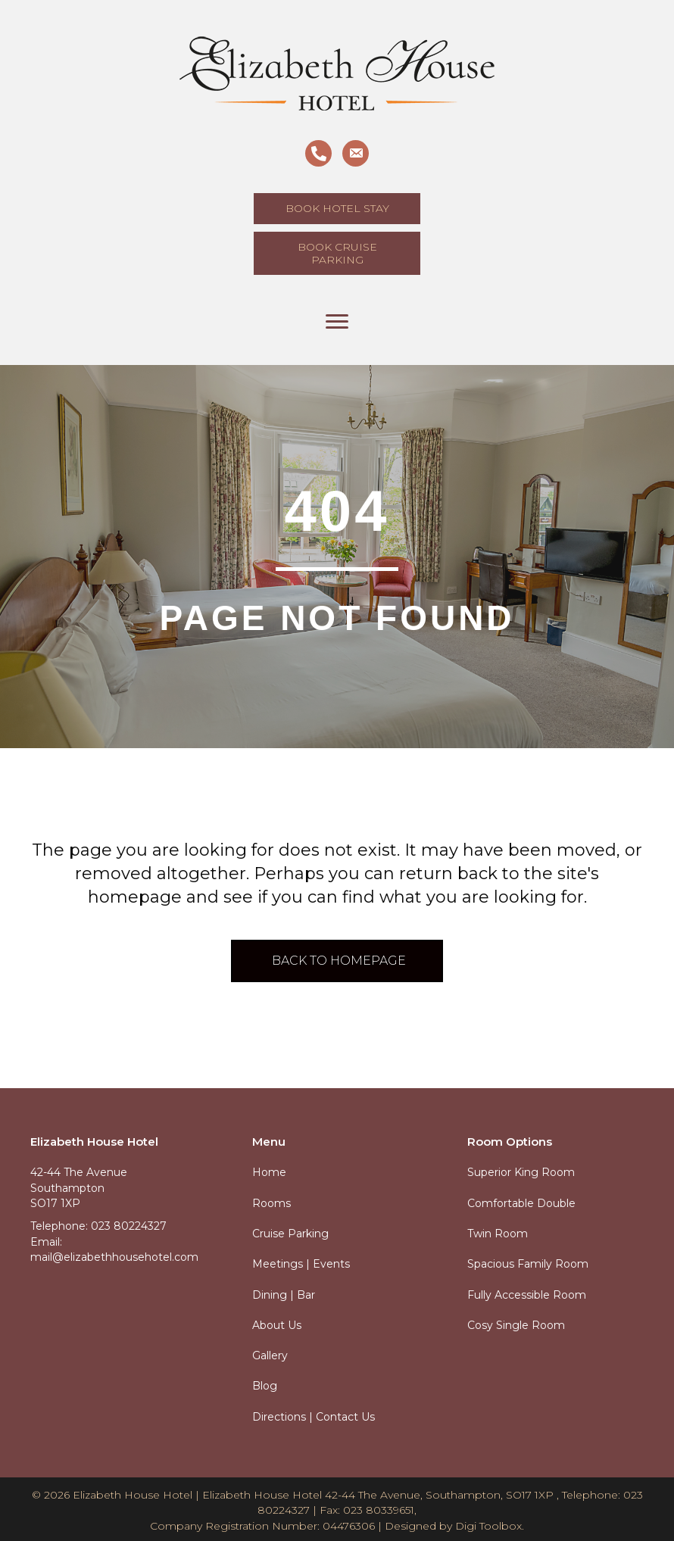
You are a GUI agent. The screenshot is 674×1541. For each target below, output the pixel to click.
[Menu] (337, 322)
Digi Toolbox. (489, 1526)
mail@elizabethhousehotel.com (114, 1257)
